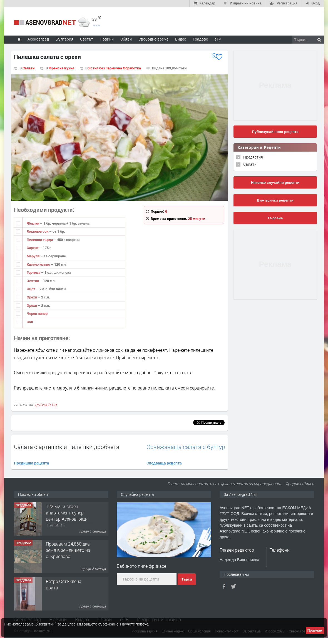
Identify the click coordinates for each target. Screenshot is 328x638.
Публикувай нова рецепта (275, 132)
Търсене (275, 218)
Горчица (34, 272)
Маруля (33, 255)
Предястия (253, 157)
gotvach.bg (46, 404)
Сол (30, 321)
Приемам (314, 630)
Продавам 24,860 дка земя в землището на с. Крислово (68, 550)
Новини (107, 39)
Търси (187, 579)
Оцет (31, 288)
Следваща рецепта (164, 463)
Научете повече (134, 624)
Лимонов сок (38, 231)
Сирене (33, 247)
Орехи (32, 297)
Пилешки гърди (40, 239)
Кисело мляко (39, 264)
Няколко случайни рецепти (275, 182)
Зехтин (33, 280)
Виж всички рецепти (275, 200)
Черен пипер (37, 313)
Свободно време (153, 39)
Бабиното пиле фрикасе (141, 566)
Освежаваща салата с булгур (185, 446)
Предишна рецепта (31, 463)
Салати (250, 164)
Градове (200, 39)
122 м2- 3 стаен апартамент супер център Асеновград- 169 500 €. (66, 515)
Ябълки (33, 223)
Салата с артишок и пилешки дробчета (66, 447)
